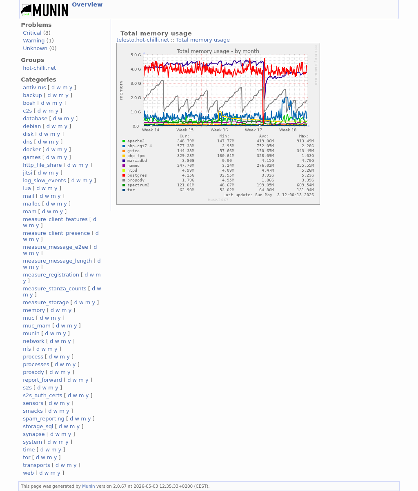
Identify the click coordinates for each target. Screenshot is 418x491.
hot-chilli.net (39, 68)
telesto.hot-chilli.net (142, 40)
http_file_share (42, 165)
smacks (33, 411)
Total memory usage (203, 40)
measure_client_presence (56, 233)
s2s (27, 388)
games (32, 157)
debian (32, 126)
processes (36, 364)
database (35, 118)
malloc (31, 204)
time (29, 450)
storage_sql (38, 426)
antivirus (34, 87)
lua (27, 188)
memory (34, 310)
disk (28, 134)
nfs (27, 349)
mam (29, 211)
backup (32, 95)
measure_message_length (57, 261)
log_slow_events (44, 180)
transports (36, 465)
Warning (33, 41)
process (33, 357)
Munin (88, 486)
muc (28, 318)
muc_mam (37, 326)
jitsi (27, 173)
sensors (33, 403)
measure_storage (46, 302)
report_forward (42, 380)
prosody (33, 372)
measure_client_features (55, 219)
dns (27, 142)
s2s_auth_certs (42, 395)
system (32, 442)
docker (32, 149)
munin (31, 333)
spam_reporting (43, 419)
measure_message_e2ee (55, 247)
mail (28, 196)
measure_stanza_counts (54, 288)
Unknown (35, 48)
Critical (32, 33)
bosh (29, 103)
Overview (87, 4)
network (33, 341)
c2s (27, 111)
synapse (34, 434)
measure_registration (51, 275)
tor (26, 457)
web (28, 473)
